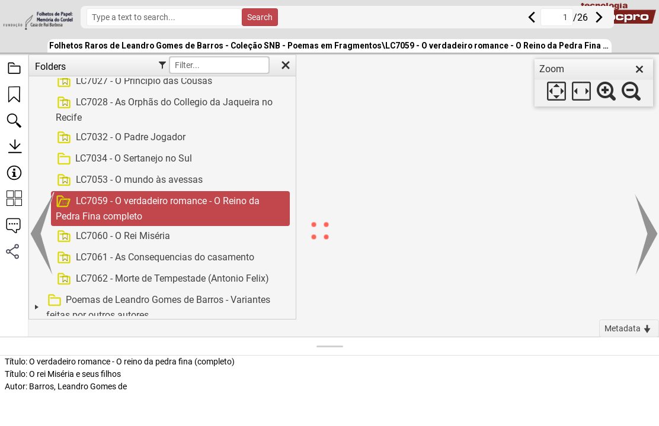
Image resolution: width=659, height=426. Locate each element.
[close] (639, 69)
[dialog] (594, 82)
